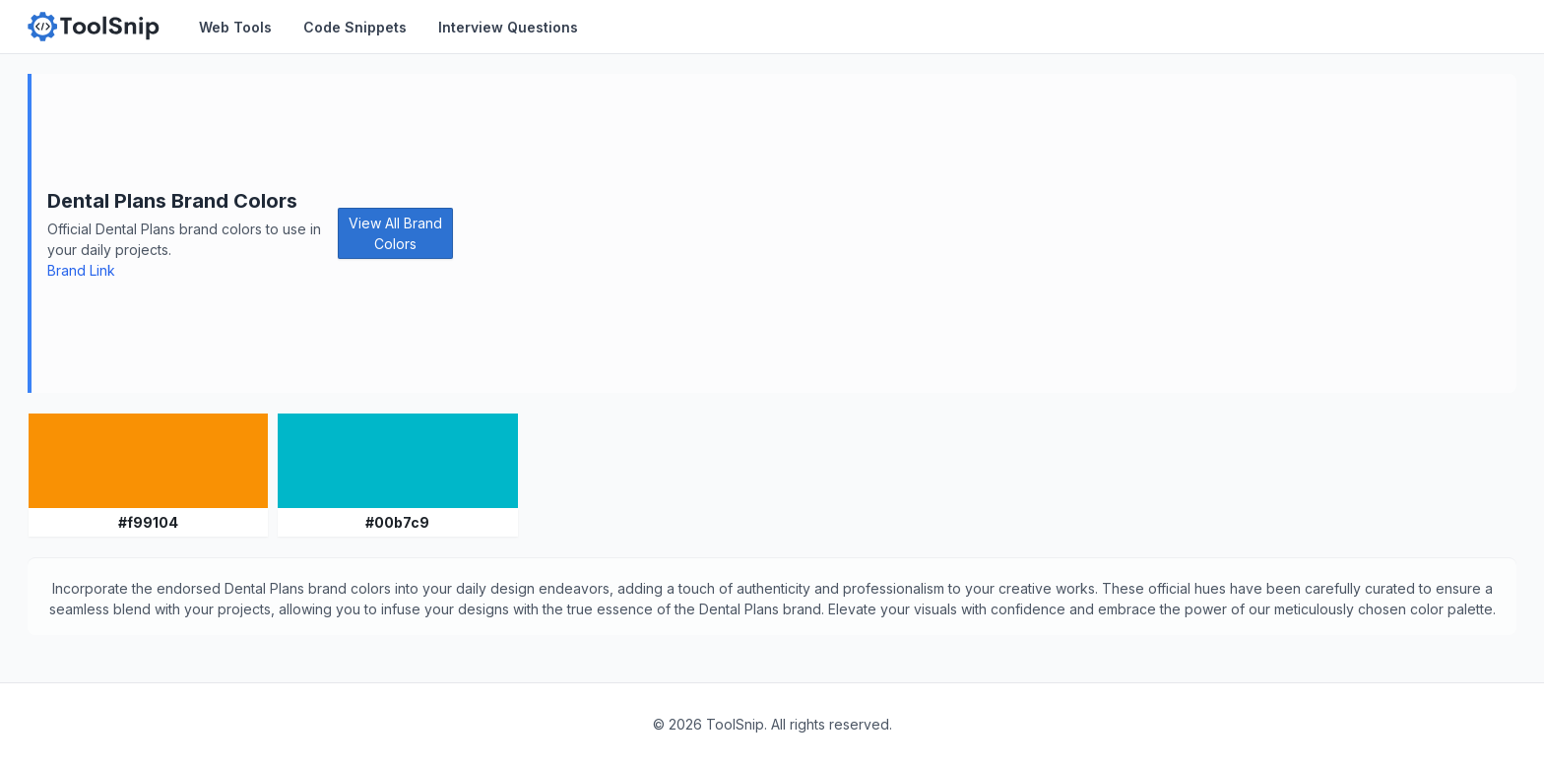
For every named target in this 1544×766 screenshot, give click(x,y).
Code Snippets (355, 27)
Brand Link (81, 270)
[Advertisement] (984, 233)
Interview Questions (508, 27)
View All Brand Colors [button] (395, 233)
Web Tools (235, 27)
